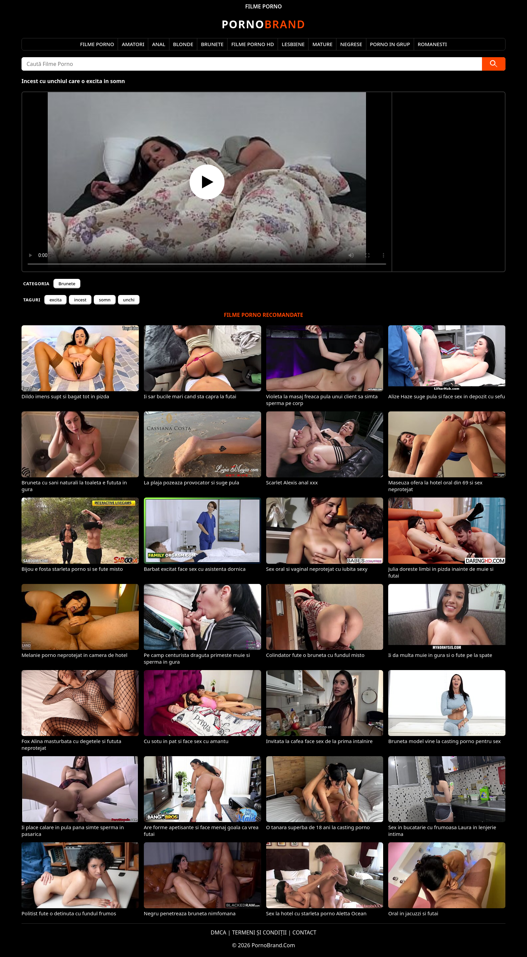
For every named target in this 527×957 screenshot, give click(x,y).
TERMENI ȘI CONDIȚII (259, 932)
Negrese (351, 44)
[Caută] (493, 64)
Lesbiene (293, 44)
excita (55, 300)
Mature (322, 44)
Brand (263, 24)
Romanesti (432, 44)
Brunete (212, 44)
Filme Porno (97, 44)
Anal (158, 44)
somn (105, 300)
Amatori (133, 44)
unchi (128, 300)
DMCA (219, 932)
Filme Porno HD (252, 44)
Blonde (183, 44)
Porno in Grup (390, 44)
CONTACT (304, 932)
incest (80, 300)
